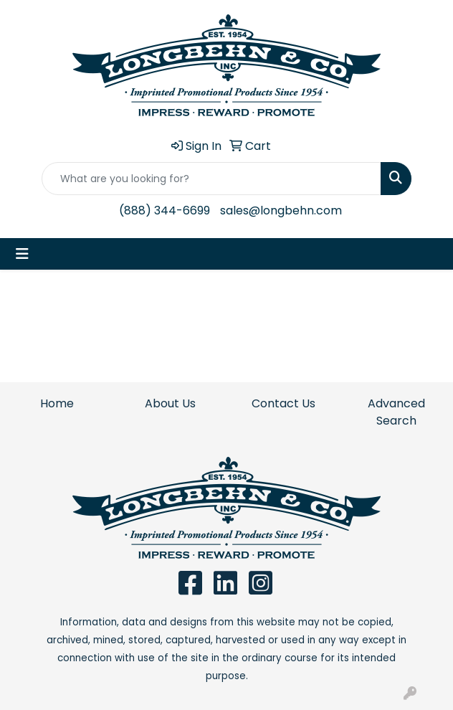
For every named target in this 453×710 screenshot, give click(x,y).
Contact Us (283, 403)
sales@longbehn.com (281, 210)
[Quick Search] (211, 178)
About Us (170, 403)
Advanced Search (396, 412)
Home (57, 403)
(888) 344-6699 (164, 210)
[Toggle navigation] (22, 254)
